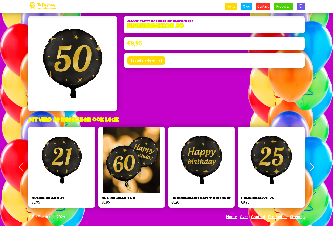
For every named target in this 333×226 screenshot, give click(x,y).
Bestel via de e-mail (146, 61)
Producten (283, 6)
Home (231, 6)
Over (246, 6)
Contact (263, 6)
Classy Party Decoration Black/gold (160, 21)
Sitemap (297, 217)
